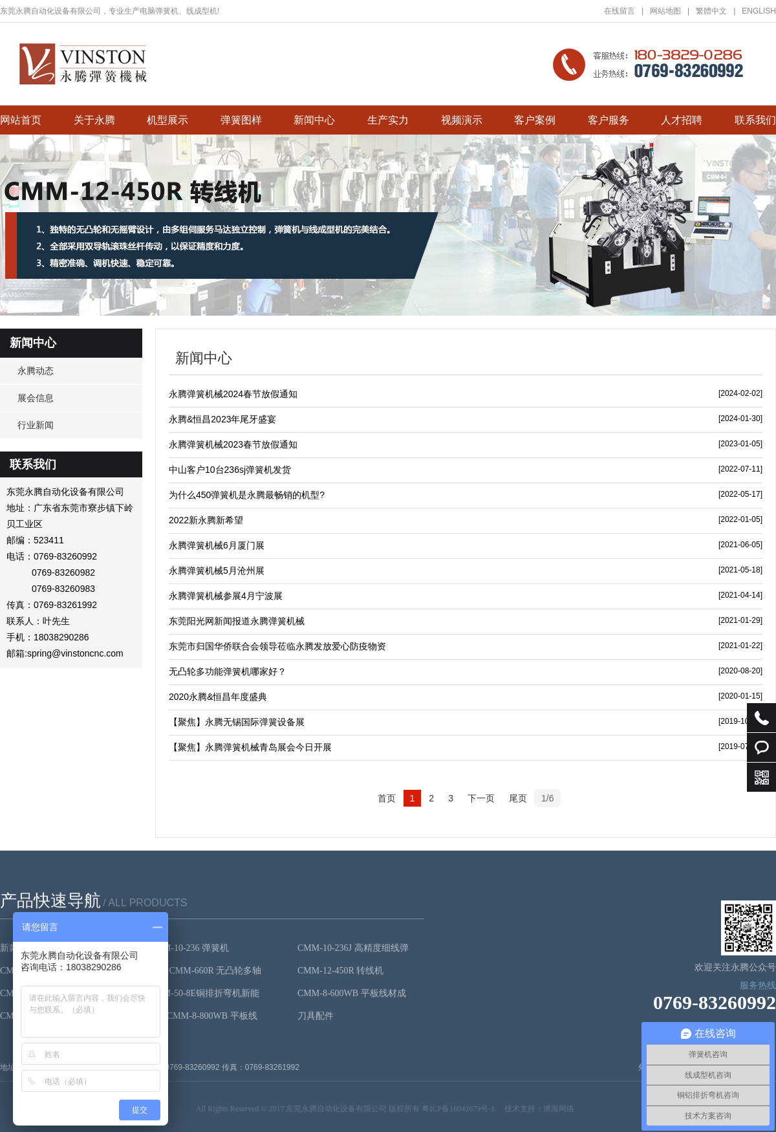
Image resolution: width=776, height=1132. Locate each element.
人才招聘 (681, 119)
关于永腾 (94, 119)
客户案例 (534, 119)
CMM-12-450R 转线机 (340, 970)
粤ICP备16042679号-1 (458, 1108)
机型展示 (167, 119)
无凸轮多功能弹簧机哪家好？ (227, 671)
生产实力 (388, 119)
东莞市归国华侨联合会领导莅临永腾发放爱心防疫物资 (277, 646)
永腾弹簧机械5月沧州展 (216, 570)
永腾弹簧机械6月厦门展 (216, 545)
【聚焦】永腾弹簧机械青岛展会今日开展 (250, 747)
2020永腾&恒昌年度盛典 (218, 696)
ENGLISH (759, 11)
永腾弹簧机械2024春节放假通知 (233, 394)
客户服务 (608, 119)
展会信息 (35, 398)
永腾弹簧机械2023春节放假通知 (233, 444)
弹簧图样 (241, 119)
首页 (387, 798)
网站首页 (20, 119)
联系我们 (755, 119)
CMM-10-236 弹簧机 (189, 948)
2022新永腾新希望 (206, 520)
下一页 (481, 798)
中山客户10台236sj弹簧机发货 (230, 469)
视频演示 (461, 119)
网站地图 (669, 11)
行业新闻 (35, 425)
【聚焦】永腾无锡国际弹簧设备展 (237, 722)
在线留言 (623, 11)
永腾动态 (35, 370)
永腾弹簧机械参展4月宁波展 (226, 596)
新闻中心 (314, 119)
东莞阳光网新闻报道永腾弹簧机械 (237, 621)
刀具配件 (315, 1016)
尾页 (518, 798)
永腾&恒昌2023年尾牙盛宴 (222, 419)
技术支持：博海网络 (539, 1108)
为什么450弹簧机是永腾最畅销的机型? (247, 495)
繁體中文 (715, 11)
